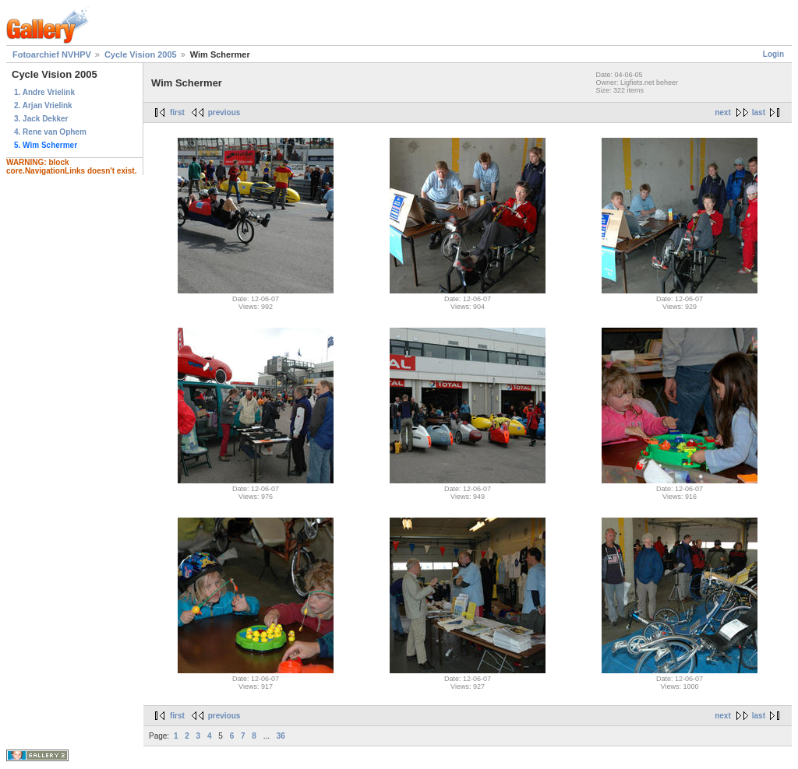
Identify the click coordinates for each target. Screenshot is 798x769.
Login (773, 54)
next (723, 112)
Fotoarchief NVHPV (51, 54)
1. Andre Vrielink (44, 92)
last (758, 112)
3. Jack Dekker (41, 118)
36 (281, 736)
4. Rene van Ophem (50, 132)
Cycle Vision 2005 (140, 54)
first (177, 112)
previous (224, 112)
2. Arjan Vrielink (43, 105)
